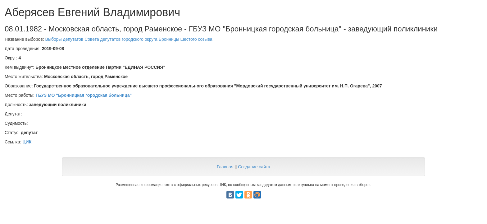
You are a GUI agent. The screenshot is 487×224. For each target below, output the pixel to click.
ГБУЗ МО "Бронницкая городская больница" (84, 95)
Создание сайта (254, 166)
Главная (225, 166)
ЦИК (26, 141)
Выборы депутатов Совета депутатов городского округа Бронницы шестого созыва (128, 39)
